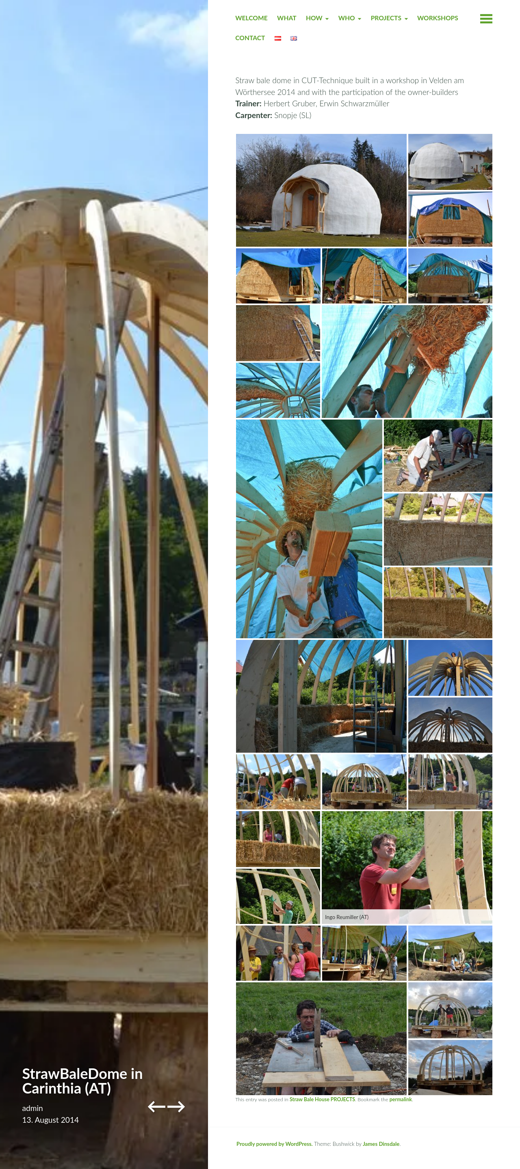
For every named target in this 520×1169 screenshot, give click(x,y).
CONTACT (250, 37)
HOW (314, 18)
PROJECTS (386, 18)
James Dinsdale (381, 1144)
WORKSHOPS (437, 18)
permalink (401, 1099)
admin (32, 1108)
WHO (346, 18)
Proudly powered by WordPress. (274, 1144)
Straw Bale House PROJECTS (322, 1099)
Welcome (251, 18)
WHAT (287, 18)
